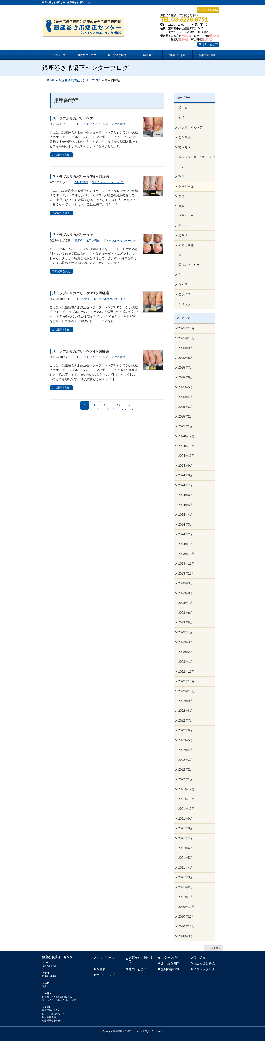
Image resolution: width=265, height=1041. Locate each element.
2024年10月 (186, 455)
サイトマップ (105, 974)
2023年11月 (186, 563)
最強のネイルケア (190, 264)
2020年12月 (186, 906)
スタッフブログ (204, 969)
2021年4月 (185, 867)
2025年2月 (185, 416)
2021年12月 (186, 789)
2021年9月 (185, 818)
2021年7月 (185, 838)
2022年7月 (185, 720)
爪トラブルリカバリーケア (72, 118)
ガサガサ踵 (186, 245)
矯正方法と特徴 (204, 963)
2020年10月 (186, 926)
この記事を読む (61, 154)
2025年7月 (185, 367)
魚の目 (182, 166)
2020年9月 (185, 936)
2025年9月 (185, 348)
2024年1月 (185, 544)
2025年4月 (185, 396)
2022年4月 (185, 749)
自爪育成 (184, 137)
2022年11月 (186, 681)
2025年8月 (185, 357)
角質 (181, 206)
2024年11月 (186, 446)
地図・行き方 (210, 44)
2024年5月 (185, 504)
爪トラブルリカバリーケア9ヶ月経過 (80, 177)
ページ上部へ (213, 948)
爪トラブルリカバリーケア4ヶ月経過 (80, 351)
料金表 (101, 969)
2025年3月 (185, 406)
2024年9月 (185, 465)
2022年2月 (185, 769)
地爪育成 (184, 147)
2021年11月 (186, 799)
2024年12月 (186, 436)
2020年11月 (186, 916)
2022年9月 (185, 701)
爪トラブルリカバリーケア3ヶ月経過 (80, 293)
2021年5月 (185, 857)
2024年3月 (185, 524)
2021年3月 (185, 877)
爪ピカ (182, 225)
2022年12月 (186, 671)
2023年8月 (185, 593)
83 (118, 405)
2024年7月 (185, 485)
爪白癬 (182, 108)
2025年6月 (185, 377)
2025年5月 (185, 387)
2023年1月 (185, 661)
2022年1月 (185, 779)
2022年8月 (185, 710)
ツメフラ (184, 304)
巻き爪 (182, 284)
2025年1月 (185, 426)
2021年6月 (185, 848)
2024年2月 (185, 534)
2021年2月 (185, 887)
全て (181, 274)
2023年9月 (185, 583)
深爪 (181, 117)
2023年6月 (185, 612)
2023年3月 (185, 642)
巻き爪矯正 (186, 294)
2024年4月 (185, 514)
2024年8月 (185, 475)
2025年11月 (186, 328)
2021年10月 (186, 808)
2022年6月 (185, 730)
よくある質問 (170, 963)
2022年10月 (186, 691)
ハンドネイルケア (190, 127)
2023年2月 (185, 652)
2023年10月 (186, 573)
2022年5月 (185, 740)
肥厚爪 (78, 240)
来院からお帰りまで (141, 959)
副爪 (181, 176)
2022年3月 (185, 759)
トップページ (105, 957)
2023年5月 (185, 622)
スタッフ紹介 (170, 957)
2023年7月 (185, 602)
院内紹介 (199, 957)
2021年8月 (185, 828)
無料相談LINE (209, 9)
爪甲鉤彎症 (118, 124)
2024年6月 (185, 495)
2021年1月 (185, 897)
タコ (181, 196)
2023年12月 (186, 553)
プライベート (187, 215)
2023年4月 (185, 632)
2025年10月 (186, 338)
